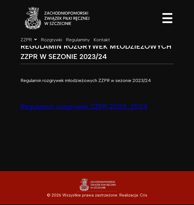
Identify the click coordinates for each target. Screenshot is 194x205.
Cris (143, 195)
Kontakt (102, 39)
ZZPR (29, 39)
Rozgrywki (51, 39)
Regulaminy (78, 39)
